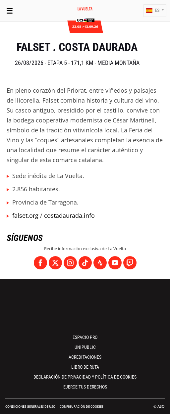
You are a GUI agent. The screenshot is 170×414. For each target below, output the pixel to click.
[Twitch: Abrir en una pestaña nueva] (130, 262)
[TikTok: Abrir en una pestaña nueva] (85, 262)
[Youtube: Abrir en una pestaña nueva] (115, 262)
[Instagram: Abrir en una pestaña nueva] (70, 262)
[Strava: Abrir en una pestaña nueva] (100, 262)
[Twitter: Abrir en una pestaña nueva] (55, 262)
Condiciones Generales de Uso (30, 406)
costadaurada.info (69, 215)
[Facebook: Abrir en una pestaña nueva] (40, 262)
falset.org (25, 215)
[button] (154, 10)
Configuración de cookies (81, 406)
